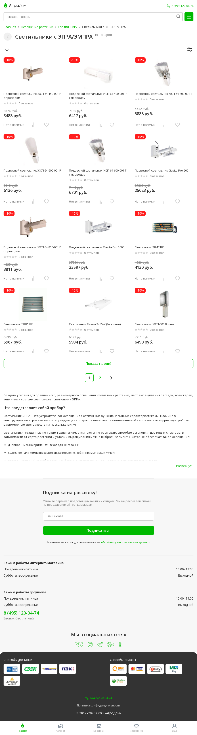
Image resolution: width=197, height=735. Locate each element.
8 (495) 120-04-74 (21, 612)
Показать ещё (98, 363)
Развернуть (184, 466)
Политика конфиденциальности (98, 705)
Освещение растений (37, 27)
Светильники (68, 27)
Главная (10, 27)
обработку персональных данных (125, 542)
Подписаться (98, 530)
